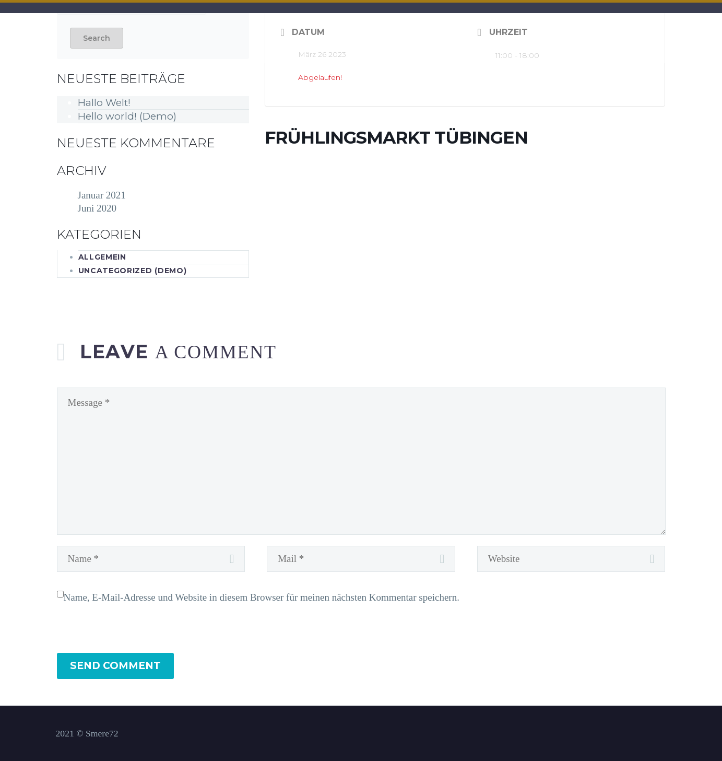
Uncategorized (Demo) (132, 270)
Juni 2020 (97, 208)
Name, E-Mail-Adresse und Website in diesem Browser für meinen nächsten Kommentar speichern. (261, 597)
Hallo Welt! (104, 103)
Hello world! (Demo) (127, 116)
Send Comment (115, 666)
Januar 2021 (102, 195)
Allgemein (102, 257)
